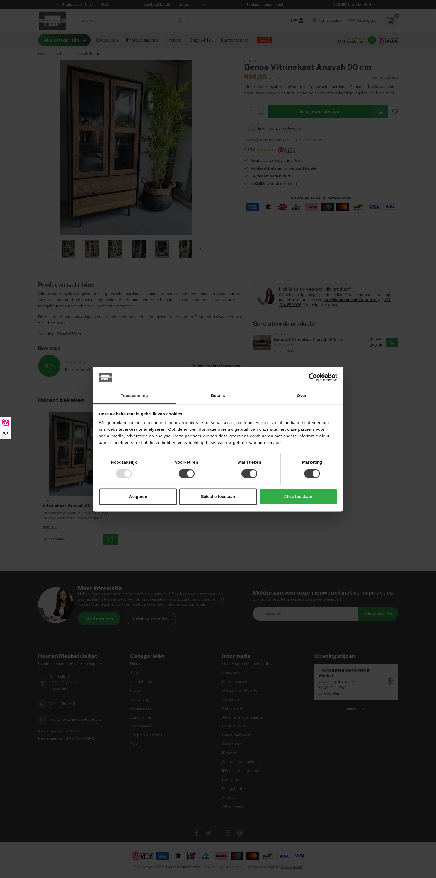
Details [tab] (218, 395)
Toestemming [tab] (134, 395)
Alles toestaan (298, 496)
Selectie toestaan (218, 496)
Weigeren (138, 496)
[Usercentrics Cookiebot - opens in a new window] (313, 377)
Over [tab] (302, 395)
